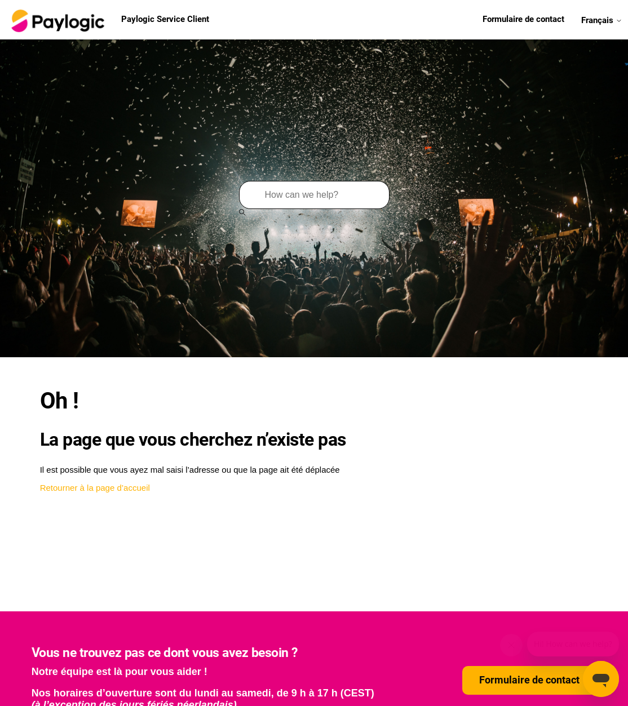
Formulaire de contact (523, 19)
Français (601, 20)
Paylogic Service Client (108, 20)
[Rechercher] (314, 195)
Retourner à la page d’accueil (95, 487)
